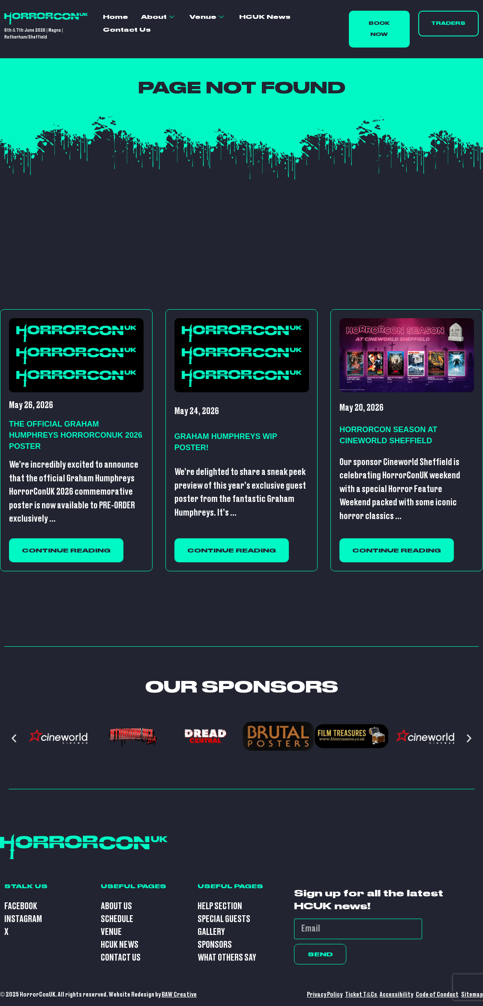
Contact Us (127, 29)
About (157, 17)
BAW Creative (179, 994)
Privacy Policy (324, 994)
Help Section (220, 906)
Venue (206, 17)
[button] (14, 738)
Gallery (211, 932)
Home (115, 16)
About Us (116, 906)
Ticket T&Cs (361, 994)
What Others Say (227, 957)
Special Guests (224, 919)
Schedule (117, 919)
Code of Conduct (437, 994)
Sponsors (215, 944)
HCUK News (265, 16)
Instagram (23, 919)
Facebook (20, 906)
